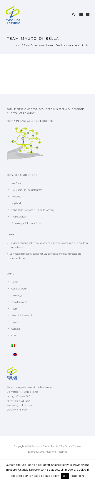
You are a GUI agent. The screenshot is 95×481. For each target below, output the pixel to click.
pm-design (54, 460)
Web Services (18, 216)
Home (16, 45)
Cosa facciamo (19, 302)
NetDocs (16, 196)
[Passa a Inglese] (50, 354)
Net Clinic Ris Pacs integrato (26, 190)
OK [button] (64, 476)
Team (14, 308)
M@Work (16, 203)
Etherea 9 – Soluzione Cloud (26, 223)
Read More (77, 475)
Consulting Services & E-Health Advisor (32, 210)
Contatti (15, 328)
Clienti (14, 335)
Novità (15, 322)
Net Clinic (16, 183)
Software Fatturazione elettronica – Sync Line (43, 45)
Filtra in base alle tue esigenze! (30, 121)
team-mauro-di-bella (78, 45)
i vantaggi (16, 295)
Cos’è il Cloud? (19, 288)
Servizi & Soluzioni (21, 315)
